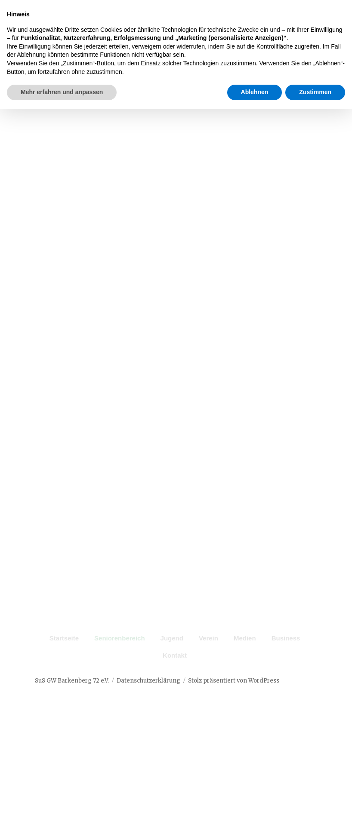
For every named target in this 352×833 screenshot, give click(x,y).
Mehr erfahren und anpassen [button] (62, 816)
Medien (245, 650)
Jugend (172, 650)
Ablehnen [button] (255, 816)
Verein (208, 650)
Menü (299, 54)
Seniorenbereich (119, 650)
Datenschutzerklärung (148, 692)
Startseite (64, 650)
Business (286, 650)
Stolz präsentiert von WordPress (233, 692)
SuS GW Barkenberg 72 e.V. (72, 692)
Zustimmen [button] (315, 816)
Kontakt (175, 667)
